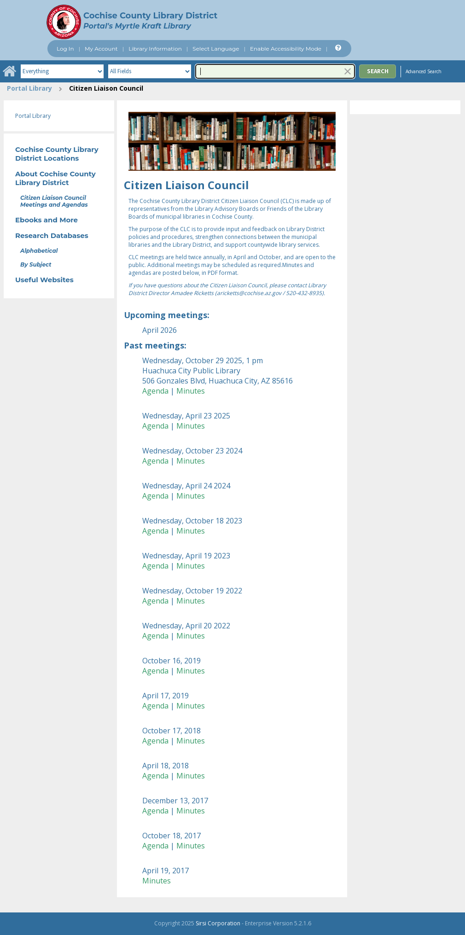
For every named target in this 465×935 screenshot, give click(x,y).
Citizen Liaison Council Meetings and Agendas (54, 201)
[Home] (9, 71)
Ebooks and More (46, 219)
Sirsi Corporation (218, 923)
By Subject (35, 264)
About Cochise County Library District (55, 178)
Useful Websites (44, 279)
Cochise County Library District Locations (57, 154)
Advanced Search (424, 71)
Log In (65, 48)
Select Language (215, 48)
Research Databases (51, 235)
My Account (101, 48)
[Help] (337, 48)
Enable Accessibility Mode (285, 48)
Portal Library (29, 88)
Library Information (155, 48)
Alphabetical (39, 250)
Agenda (155, 391)
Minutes (190, 391)
